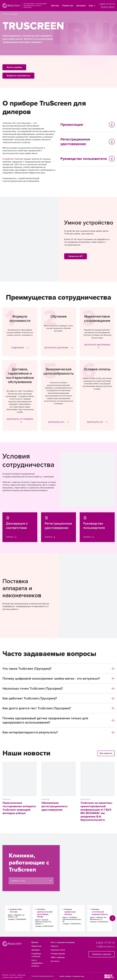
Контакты (55, 961)
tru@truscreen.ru (106, 946)
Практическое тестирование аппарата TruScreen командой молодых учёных (19, 808)
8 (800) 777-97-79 (107, 4)
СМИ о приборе (58, 957)
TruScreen (5, 14)
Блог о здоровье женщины (63, 942)
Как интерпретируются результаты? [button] (58, 732)
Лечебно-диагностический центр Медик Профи (44, 913)
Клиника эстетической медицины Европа (100, 911)
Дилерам (81, 5)
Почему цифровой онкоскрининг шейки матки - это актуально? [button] (58, 679)
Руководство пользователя (87, 158)
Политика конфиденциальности (42, 976)
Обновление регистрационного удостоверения (54, 806)
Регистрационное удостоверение (87, 141)
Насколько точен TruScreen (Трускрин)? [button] (58, 689)
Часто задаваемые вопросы (37, 963)
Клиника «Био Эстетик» (16, 910)
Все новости (106, 753)
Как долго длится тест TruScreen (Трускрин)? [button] (58, 708)
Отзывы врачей (58, 953)
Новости (54, 946)
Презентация (87, 124)
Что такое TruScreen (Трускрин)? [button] (58, 669)
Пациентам (67, 5)
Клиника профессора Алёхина (70, 911)
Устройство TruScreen (12, 159)
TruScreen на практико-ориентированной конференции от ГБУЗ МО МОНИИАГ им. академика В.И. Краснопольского (96, 811)
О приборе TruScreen (36, 955)
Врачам (55, 5)
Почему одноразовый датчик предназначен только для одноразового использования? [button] (58, 720)
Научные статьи (58, 950)
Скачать (11, 537)
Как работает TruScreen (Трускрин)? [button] (58, 698)
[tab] (58, 669)
